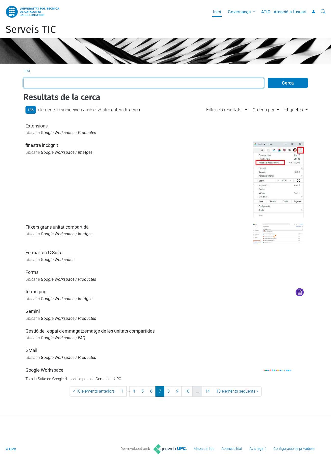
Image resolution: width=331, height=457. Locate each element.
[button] (255, 11)
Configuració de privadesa (294, 449)
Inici (217, 11)
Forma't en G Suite (43, 252)
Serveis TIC (31, 30)
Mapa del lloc (204, 449)
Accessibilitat (231, 449)
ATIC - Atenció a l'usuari (283, 11)
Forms (31, 272)
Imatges (85, 152)
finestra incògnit (41, 145)
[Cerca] (323, 12)
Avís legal (256, 449)
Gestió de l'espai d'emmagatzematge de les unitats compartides (90, 331)
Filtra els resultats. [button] (224, 109)
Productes (87, 132)
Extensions (36, 125)
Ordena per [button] (263, 109)
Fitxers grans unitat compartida (57, 227)
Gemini (32, 311)
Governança (239, 11)
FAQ (81, 337)
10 (187, 391)
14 (207, 391)
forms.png (35, 291)
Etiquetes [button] (293, 109)
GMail (31, 350)
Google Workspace (57, 132)
